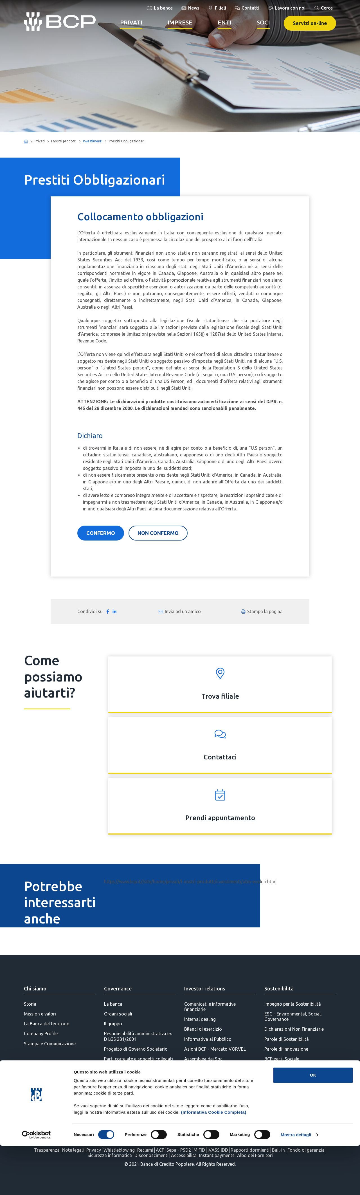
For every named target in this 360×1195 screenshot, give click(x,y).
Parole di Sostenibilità (286, 1039)
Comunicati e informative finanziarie (210, 1006)
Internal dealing (200, 1019)
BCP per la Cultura (282, 1088)
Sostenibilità (279, 988)
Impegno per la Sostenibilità (292, 1003)
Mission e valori (40, 1013)
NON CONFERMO (158, 533)
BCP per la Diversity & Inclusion (295, 1098)
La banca (113, 1003)
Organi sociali (118, 1013)
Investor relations (204, 988)
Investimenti (92, 141)
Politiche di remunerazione (131, 1068)
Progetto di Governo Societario (136, 1048)
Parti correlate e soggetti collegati (138, 1058)
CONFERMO (100, 533)
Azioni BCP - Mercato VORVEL (215, 1048)
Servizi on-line (310, 23)
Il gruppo (113, 1023)
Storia (30, 1003)
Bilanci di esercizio (203, 1029)
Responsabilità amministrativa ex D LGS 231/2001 (138, 1036)
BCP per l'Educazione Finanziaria (297, 1068)
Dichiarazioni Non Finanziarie (294, 1029)
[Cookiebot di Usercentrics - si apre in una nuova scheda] (36, 1184)
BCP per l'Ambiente (283, 1078)
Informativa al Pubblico (207, 1039)
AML (108, 1078)
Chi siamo (35, 988)
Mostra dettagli (296, 1183)
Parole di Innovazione (286, 1048)
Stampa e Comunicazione (50, 1043)
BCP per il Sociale (281, 1058)
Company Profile (41, 1033)
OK (313, 1124)
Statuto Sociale (119, 1088)
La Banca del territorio (46, 1023)
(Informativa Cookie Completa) (213, 1161)
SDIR (189, 1068)
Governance (118, 988)
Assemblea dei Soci (204, 1058)
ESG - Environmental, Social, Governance (293, 1016)
